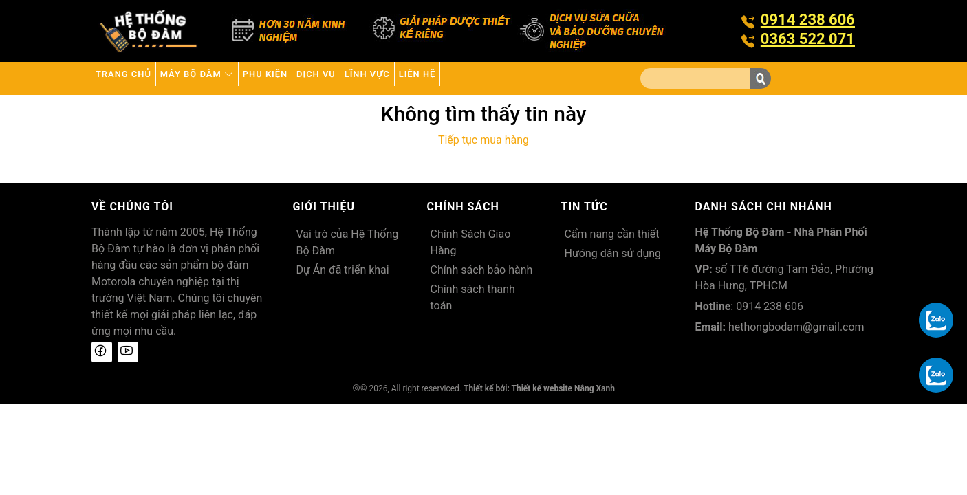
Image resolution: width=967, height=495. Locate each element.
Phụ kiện (322, 78)
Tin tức (584, 206)
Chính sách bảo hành (482, 269)
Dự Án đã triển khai (342, 269)
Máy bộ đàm (231, 78)
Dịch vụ (393, 78)
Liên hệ (536, 78)
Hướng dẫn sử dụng (613, 253)
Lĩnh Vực (465, 78)
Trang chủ (134, 78)
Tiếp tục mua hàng (483, 139)
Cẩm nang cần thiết (612, 234)
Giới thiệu (324, 206)
